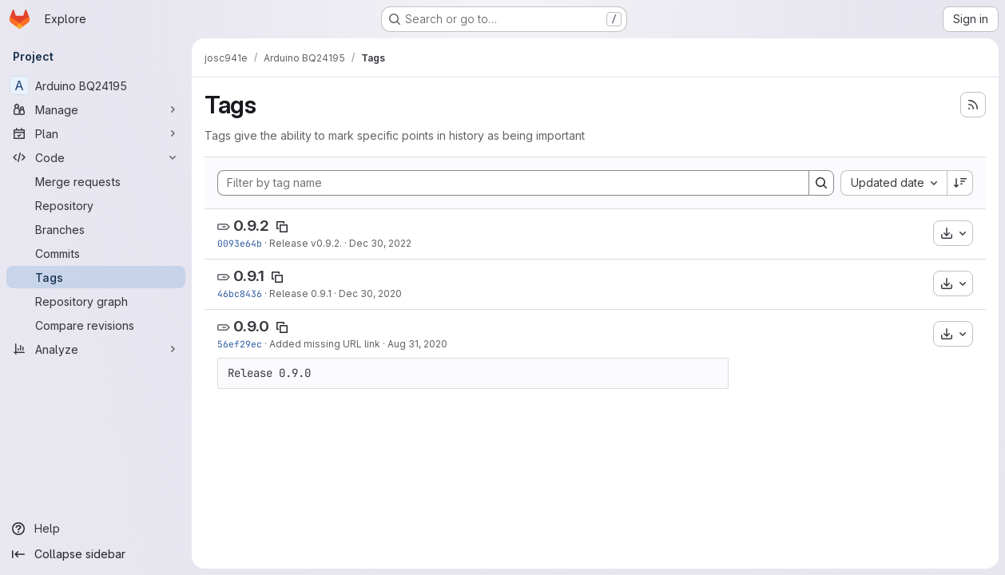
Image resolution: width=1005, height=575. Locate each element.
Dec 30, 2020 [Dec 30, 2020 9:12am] (370, 293)
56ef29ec (239, 344)
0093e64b (239, 243)
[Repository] (95, 205)
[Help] (95, 529)
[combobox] (893, 183)
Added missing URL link (324, 344)
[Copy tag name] (282, 226)
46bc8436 (239, 293)
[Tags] (95, 277)
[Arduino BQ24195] (95, 85)
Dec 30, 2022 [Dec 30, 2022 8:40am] (380, 243)
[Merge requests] (95, 181)
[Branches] (95, 229)
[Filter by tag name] (513, 183)
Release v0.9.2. (305, 243)
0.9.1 (248, 276)
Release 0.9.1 (300, 293)
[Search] (821, 183)
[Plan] (95, 133)
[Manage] (95, 109)
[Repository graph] (95, 301)
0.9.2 (251, 225)
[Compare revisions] (95, 325)
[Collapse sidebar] (95, 554)
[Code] (95, 157)
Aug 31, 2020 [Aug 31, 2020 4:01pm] (417, 344)
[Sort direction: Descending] (960, 183)
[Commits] (95, 253)
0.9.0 (251, 326)
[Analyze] (95, 349)
